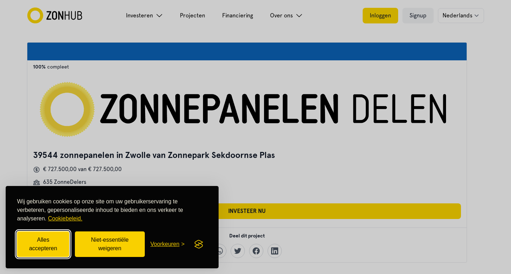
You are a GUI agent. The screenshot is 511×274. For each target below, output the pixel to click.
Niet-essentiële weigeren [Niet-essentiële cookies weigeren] (110, 244)
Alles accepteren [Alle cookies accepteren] (43, 244)
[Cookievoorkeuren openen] (167, 244)
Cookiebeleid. (65, 218)
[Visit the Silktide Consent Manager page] (198, 244)
